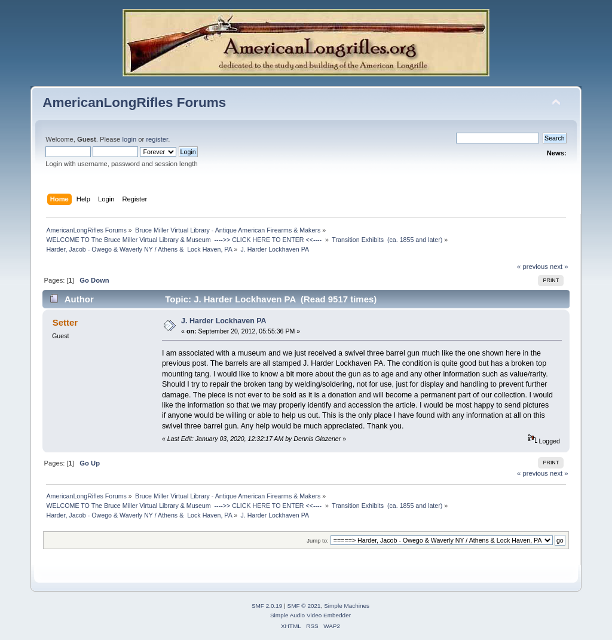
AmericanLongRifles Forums (134, 102)
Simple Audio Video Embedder (310, 615)
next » (559, 266)
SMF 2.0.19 (267, 605)
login (129, 139)
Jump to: (318, 540)
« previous (532, 266)
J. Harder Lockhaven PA (224, 321)
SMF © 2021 (304, 605)
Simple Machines (346, 605)
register (157, 139)
